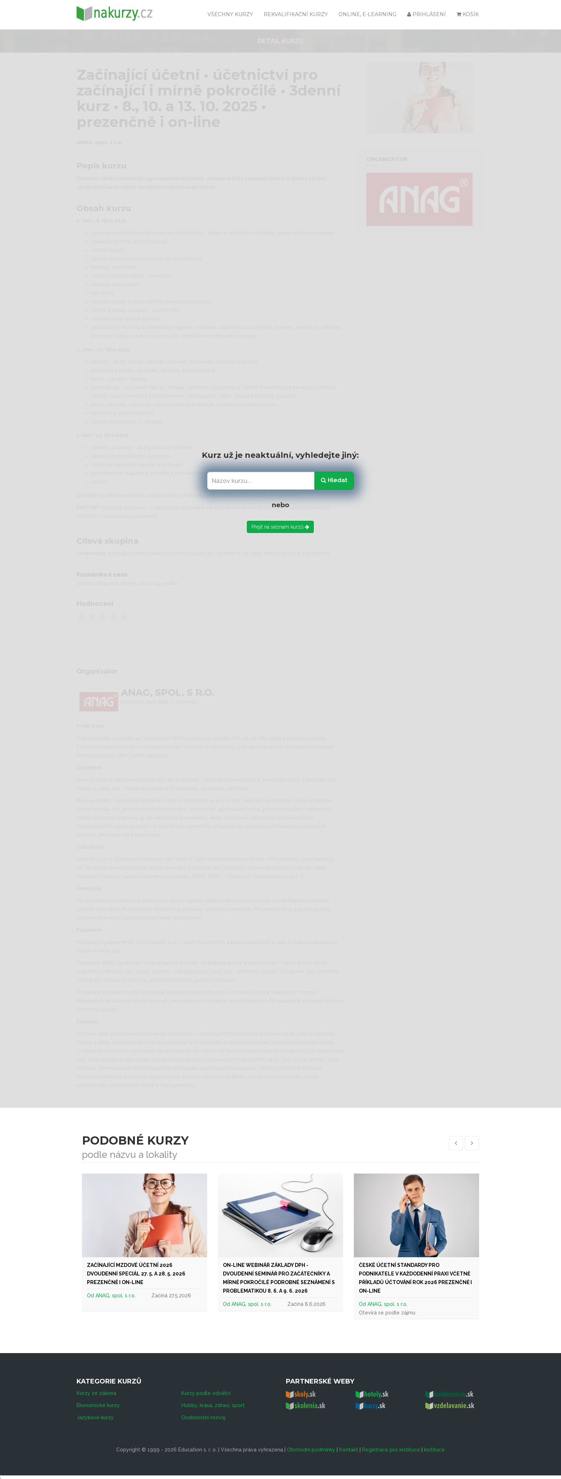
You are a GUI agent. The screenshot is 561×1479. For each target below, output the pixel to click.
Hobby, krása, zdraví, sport (213, 1400)
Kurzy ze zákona (96, 1388)
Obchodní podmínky (311, 1445)
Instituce (434, 1445)
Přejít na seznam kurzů (280, 527)
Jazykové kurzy (95, 1412)
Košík (468, 14)
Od (91, 1295)
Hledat (334, 480)
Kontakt (348, 1445)
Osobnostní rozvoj (203, 1412)
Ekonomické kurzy (98, 1400)
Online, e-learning (367, 14)
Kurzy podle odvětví (205, 1388)
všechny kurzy (230, 14)
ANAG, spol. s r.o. (116, 1295)
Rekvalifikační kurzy (296, 14)
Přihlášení (426, 14)
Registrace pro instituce (391, 1445)
